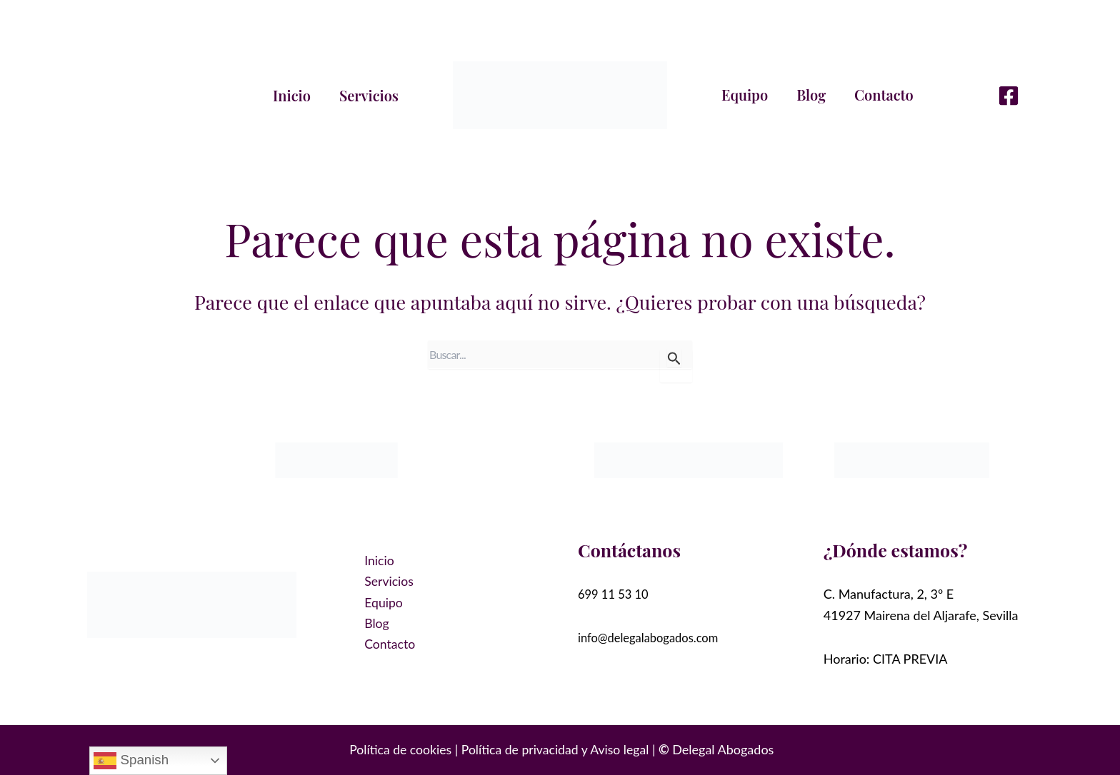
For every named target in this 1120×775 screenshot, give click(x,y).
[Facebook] (1008, 95)
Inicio (292, 95)
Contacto (884, 94)
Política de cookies (398, 749)
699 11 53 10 (616, 594)
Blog (811, 94)
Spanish (131, 760)
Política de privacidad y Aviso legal (556, 749)
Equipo (744, 94)
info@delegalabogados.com (654, 637)
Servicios (369, 95)
